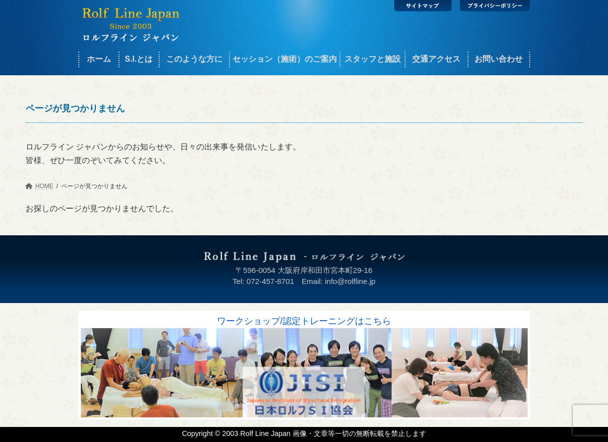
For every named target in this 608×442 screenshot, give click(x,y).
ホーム (99, 59)
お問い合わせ (498, 59)
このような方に (194, 59)
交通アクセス (436, 59)
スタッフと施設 (372, 59)
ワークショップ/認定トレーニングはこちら (304, 321)
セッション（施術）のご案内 (284, 59)
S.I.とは (139, 59)
